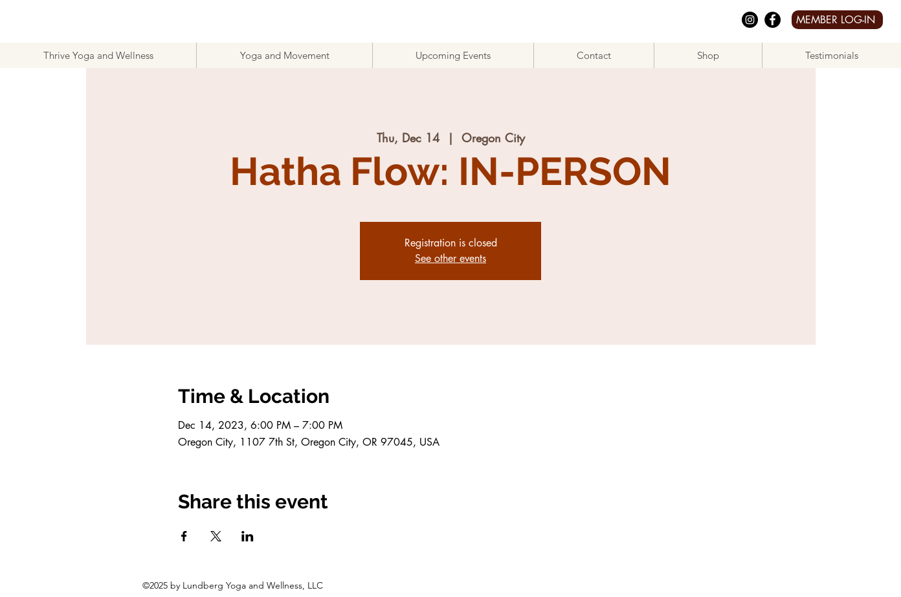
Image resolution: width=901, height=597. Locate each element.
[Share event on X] (216, 536)
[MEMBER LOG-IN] (837, 19)
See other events (450, 258)
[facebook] (772, 20)
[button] (284, 55)
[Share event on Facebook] (184, 536)
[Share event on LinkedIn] (247, 536)
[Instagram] (750, 20)
